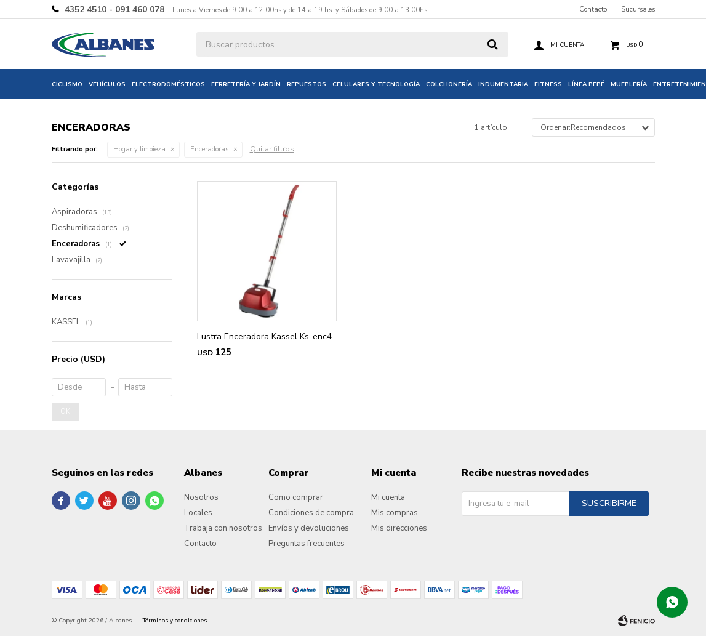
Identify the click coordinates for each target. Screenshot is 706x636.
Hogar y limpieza (139, 149)
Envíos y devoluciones (308, 528)
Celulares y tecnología (376, 84)
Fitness (548, 84)
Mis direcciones (399, 528)
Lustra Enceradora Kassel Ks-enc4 (264, 336)
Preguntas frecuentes (306, 543)
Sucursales (638, 9)
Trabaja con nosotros (223, 528)
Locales (198, 512)
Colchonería (449, 84)
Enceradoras (209, 149)
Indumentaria (503, 84)
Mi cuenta (388, 497)
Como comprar (295, 497)
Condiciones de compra (311, 512)
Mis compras (394, 512)
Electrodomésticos (168, 84)
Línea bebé (586, 84)
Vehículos (107, 84)
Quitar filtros (272, 149)
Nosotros (201, 497)
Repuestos (306, 84)
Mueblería (629, 84)
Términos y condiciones (175, 620)
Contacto (593, 9)
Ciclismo (67, 84)
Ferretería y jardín (246, 84)
